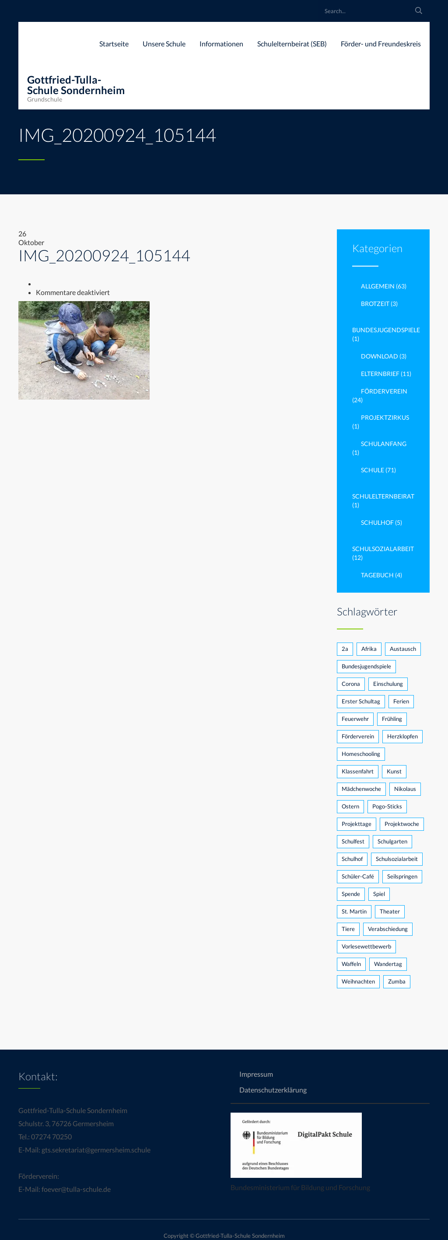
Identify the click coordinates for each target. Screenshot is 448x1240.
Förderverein (384, 391)
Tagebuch (377, 575)
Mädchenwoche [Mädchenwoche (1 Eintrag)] (361, 788)
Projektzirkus (385, 417)
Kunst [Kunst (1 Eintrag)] (394, 771)
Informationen (221, 43)
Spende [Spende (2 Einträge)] (351, 893)
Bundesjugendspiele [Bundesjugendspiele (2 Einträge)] (366, 666)
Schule (372, 470)
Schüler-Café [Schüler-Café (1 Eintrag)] (358, 876)
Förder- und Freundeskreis (381, 43)
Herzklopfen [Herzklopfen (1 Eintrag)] (402, 736)
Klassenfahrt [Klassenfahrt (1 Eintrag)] (358, 771)
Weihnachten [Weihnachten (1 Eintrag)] (358, 981)
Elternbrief (380, 373)
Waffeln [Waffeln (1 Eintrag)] (351, 963)
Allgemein (378, 286)
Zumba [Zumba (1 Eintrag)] (397, 981)
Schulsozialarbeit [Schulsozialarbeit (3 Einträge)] (397, 858)
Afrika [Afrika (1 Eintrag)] (369, 648)
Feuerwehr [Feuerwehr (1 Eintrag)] (355, 718)
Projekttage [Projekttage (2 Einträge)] (356, 823)
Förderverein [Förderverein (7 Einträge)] (358, 736)
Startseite (114, 43)
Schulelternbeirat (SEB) (292, 43)
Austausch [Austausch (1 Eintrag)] (403, 648)
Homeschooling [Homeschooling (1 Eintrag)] (361, 753)
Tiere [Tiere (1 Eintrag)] (348, 928)
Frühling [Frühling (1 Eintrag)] (392, 718)
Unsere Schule (164, 43)
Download (379, 356)
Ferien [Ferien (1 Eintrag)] (401, 701)
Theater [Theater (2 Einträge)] (390, 911)
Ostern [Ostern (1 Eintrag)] (350, 806)
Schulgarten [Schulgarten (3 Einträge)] (392, 841)
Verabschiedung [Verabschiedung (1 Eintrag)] (388, 928)
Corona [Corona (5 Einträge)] (351, 683)
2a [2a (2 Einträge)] (345, 648)
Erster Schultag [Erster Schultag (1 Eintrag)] (361, 701)
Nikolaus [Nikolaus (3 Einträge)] (405, 788)
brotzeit (375, 303)
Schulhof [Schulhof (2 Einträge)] (352, 858)
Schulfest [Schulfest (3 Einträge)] (353, 841)
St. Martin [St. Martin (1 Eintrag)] (354, 911)
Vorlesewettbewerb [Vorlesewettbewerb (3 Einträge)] (366, 946)
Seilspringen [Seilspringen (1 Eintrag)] (402, 876)
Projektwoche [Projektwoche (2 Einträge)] (402, 823)
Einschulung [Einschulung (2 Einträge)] (388, 683)
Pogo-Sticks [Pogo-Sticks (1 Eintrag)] (387, 806)
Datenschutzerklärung (273, 1089)
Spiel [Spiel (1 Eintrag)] (379, 893)
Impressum (256, 1074)
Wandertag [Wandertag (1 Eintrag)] (388, 963)
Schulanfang (383, 443)
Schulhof (377, 522)
